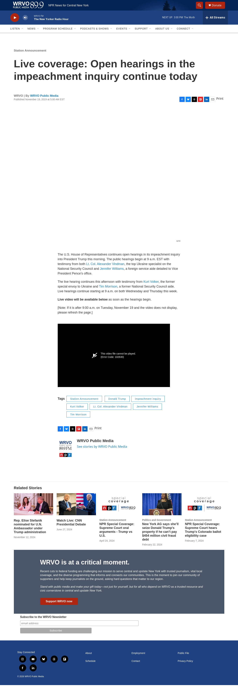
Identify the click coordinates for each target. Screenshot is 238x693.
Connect (183, 36)
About (88, 661)
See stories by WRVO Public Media (102, 454)
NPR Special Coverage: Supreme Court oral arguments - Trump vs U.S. (116, 537)
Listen (15, 36)
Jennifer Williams (112, 276)
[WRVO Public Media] (65, 457)
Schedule (90, 669)
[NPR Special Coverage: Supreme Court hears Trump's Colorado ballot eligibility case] (204, 512)
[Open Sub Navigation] (22, 36)
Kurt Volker (151, 289)
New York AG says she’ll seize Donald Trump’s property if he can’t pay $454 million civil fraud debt (160, 539)
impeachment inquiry (148, 406)
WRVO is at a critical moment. (84, 570)
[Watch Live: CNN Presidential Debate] (76, 512)
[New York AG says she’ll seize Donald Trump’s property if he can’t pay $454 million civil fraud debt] (162, 512)
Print (219, 106)
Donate (218, 9)
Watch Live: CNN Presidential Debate (71, 530)
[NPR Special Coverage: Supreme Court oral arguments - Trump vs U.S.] (119, 512)
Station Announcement (30, 58)
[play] (15, 26)
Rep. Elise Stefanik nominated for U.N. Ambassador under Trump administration (30, 534)
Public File (183, 661)
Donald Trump (117, 406)
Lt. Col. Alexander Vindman (105, 272)
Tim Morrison (108, 294)
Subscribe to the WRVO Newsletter (43, 624)
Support (141, 36)
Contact (136, 669)
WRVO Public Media (44, 103)
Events (121, 36)
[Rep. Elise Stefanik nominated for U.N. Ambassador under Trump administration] (33, 512)
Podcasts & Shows (94, 36)
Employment (138, 661)
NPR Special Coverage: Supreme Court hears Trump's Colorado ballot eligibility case (203, 537)
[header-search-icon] (201, 9)
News (32, 36)
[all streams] (215, 25)
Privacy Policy (185, 669)
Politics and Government (156, 527)
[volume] (25, 26)
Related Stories (28, 496)
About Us (162, 36)
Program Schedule (58, 36)
